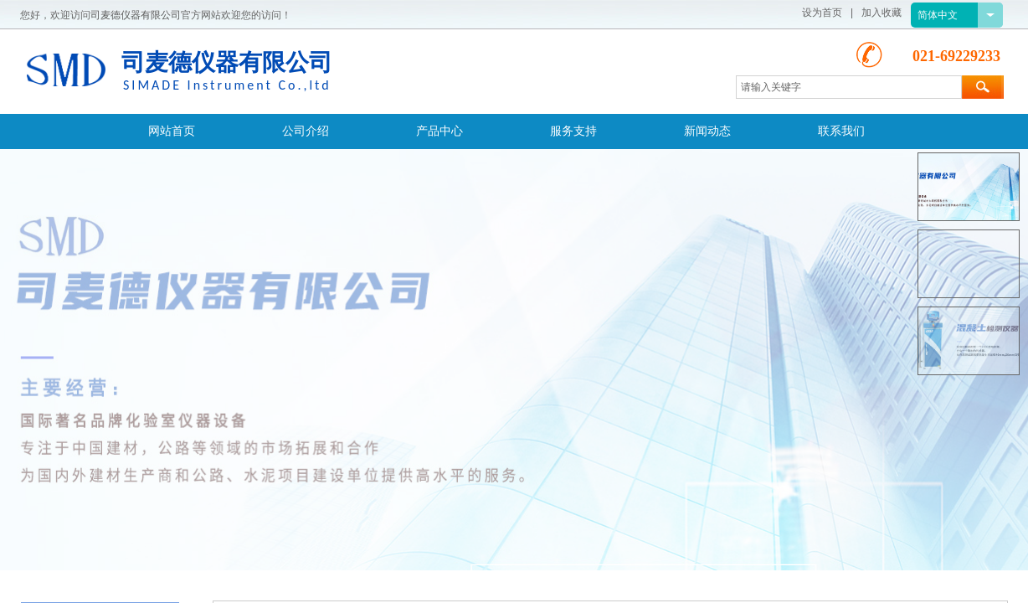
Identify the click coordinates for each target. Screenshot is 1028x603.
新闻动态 (707, 131)
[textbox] (849, 87)
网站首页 (171, 131)
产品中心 (439, 131)
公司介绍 (305, 131)
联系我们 (841, 131)
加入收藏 (881, 12)
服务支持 (573, 131)
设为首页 (822, 12)
